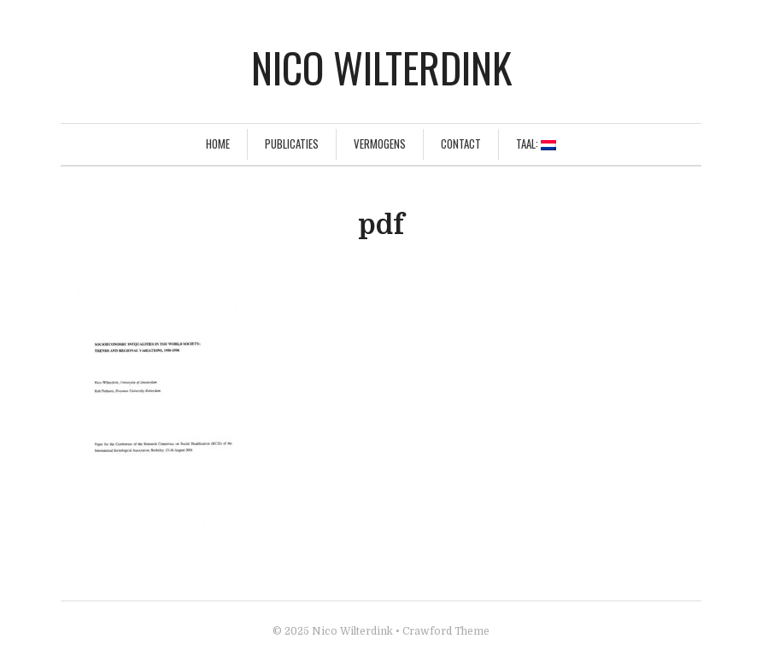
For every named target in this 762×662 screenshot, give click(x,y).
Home (218, 143)
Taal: (536, 143)
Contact (461, 143)
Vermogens (380, 143)
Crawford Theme (445, 631)
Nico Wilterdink (381, 67)
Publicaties (292, 143)
